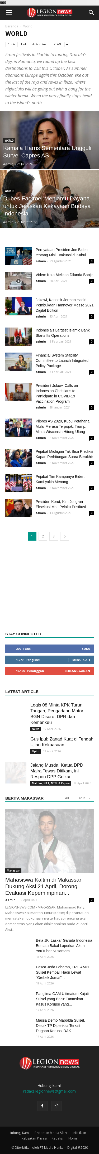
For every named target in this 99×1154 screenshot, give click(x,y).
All (67, 798)
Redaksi (57, 1138)
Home (73, 1138)
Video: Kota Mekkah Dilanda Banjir (64, 275)
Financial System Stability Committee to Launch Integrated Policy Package (62, 360)
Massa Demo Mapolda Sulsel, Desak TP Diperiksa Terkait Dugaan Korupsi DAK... (60, 1025)
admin (8, 164)
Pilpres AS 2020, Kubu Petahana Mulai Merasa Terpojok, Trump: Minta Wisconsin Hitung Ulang (62, 426)
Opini (35, 751)
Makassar (13, 870)
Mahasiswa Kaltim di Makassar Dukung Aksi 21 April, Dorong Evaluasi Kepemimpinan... (43, 886)
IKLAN (57, 44)
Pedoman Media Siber (51, 1133)
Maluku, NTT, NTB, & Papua (51, 783)
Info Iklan (79, 1133)
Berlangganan (77, 671)
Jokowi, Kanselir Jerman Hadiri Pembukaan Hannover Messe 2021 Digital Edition (64, 305)
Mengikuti (81, 660)
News (35, 729)
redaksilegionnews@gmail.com (49, 1091)
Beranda (11, 26)
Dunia (11, 44)
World (9, 140)
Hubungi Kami (19, 1133)
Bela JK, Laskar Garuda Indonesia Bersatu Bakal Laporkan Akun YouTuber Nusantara (64, 945)
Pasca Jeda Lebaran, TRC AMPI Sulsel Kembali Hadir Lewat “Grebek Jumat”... (62, 972)
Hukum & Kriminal (34, 44)
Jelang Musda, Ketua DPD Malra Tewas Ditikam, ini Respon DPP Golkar (56, 771)
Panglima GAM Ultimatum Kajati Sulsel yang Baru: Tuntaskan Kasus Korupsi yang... (62, 999)
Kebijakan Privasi (34, 1138)
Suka (86, 649)
